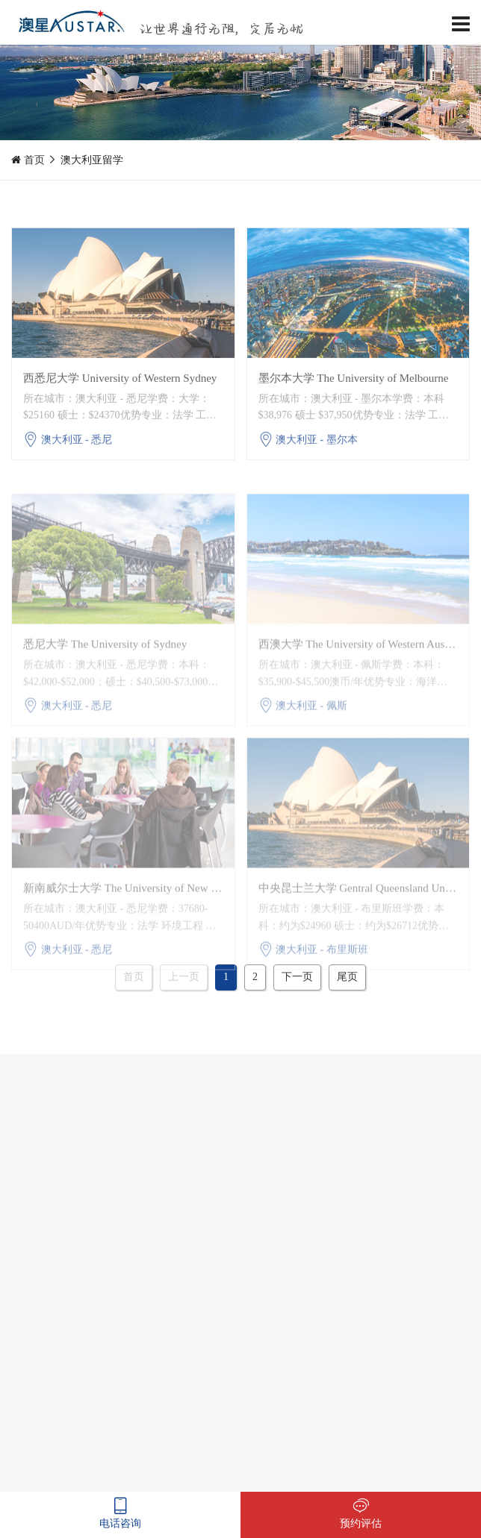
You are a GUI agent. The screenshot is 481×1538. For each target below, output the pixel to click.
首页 (34, 160)
